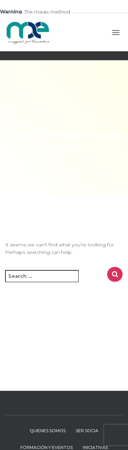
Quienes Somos (48, 430)
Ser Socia (87, 430)
